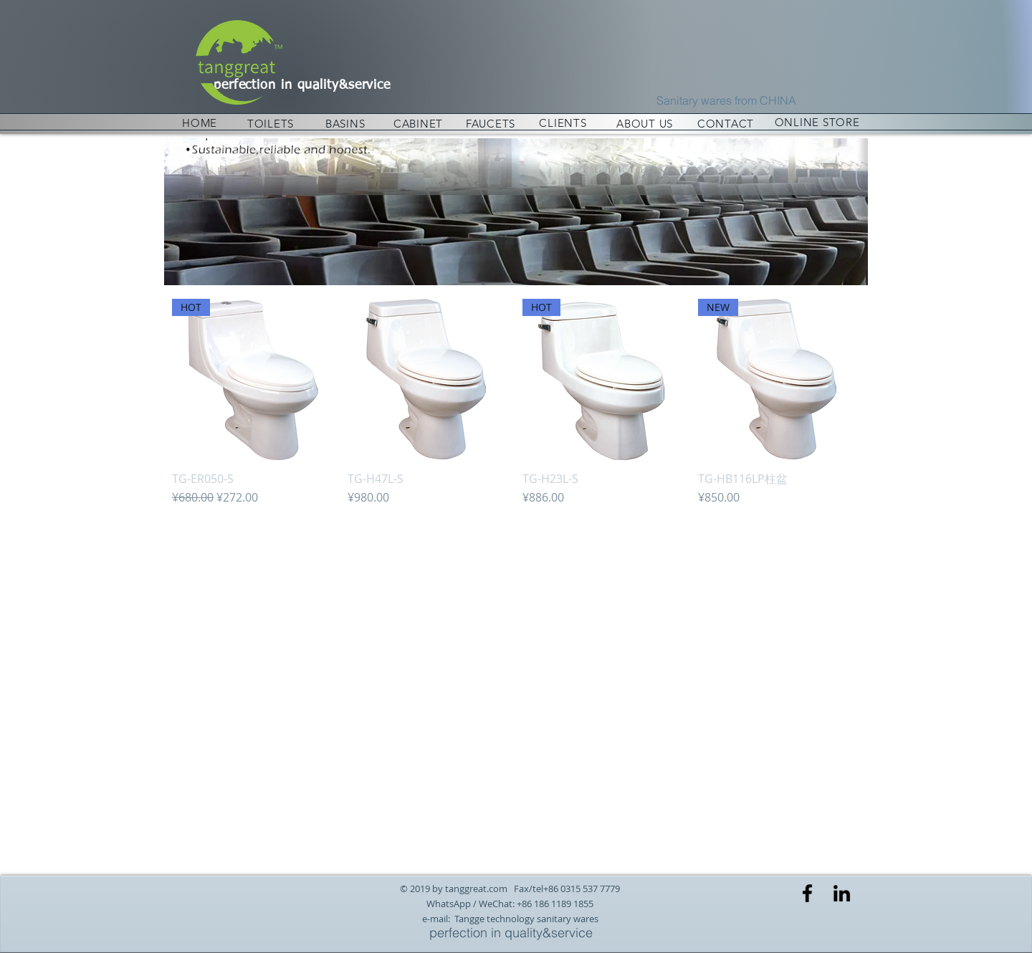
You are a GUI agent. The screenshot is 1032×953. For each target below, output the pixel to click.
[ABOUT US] (644, 123)
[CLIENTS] (562, 122)
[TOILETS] (270, 123)
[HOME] (199, 122)
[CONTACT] (725, 123)
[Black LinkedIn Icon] (842, 893)
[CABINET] (418, 123)
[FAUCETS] (490, 123)
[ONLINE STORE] (817, 122)
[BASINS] (345, 123)
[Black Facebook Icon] (807, 893)
